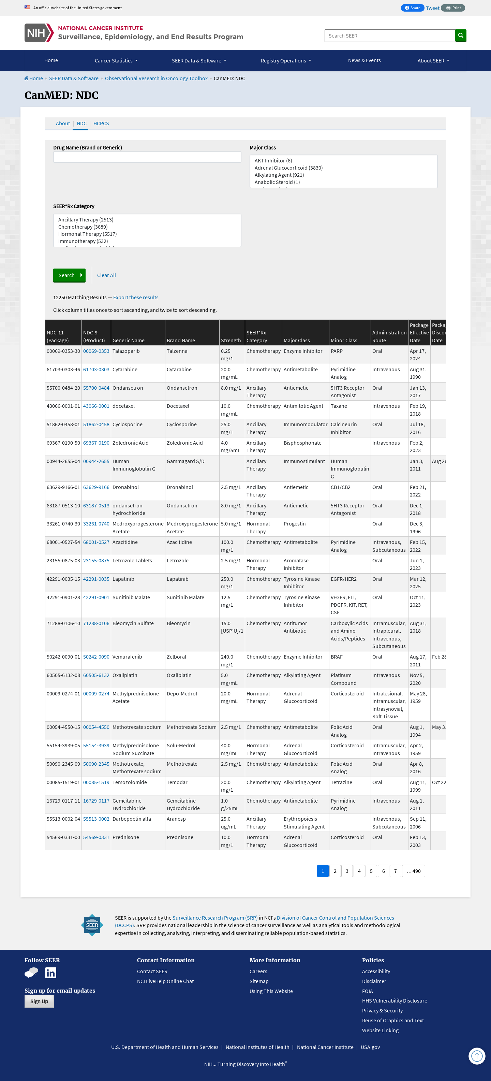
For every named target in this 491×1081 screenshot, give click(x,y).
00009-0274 (96, 693)
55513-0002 (96, 818)
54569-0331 (96, 837)
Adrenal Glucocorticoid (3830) (343, 167)
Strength (231, 340)
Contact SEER (152, 971)
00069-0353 (96, 350)
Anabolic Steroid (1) (343, 182)
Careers (258, 971)
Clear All (106, 275)
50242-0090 (96, 656)
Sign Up (39, 1001)
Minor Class (344, 340)
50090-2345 (96, 763)
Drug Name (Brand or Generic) (87, 147)
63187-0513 (96, 505)
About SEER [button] (431, 60)
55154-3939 (96, 745)
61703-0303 (96, 369)
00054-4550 (96, 726)
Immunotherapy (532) (147, 241)
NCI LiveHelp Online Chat (165, 981)
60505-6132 (96, 675)
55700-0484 (96, 387)
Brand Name (181, 340)
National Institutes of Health (257, 1046)
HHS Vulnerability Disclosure (394, 1000)
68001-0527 (96, 541)
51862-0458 (96, 424)
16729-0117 (96, 800)
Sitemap (259, 981)
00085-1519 (96, 782)
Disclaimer (374, 981)
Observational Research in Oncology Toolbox (156, 78)
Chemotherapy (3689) (147, 226)
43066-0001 (96, 405)
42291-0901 (96, 597)
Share (415, 8)
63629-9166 (96, 487)
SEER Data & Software (74, 78)
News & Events (364, 60)
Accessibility (376, 971)
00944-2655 (96, 461)
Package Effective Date (419, 332)
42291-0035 (96, 578)
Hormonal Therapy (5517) (147, 233)
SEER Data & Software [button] (197, 60)
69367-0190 (96, 442)
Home (51, 60)
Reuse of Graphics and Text (393, 1020)
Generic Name (129, 340)
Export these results (136, 297)
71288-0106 (96, 623)
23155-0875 (96, 560)
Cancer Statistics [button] (114, 60)
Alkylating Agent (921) (343, 174)
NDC (82, 123)
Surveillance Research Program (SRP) (215, 917)
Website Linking (380, 1030)
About (63, 123)
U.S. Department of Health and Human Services (165, 1046)
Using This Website (271, 991)
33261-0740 (96, 523)
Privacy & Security (382, 1010)
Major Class (263, 147)
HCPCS (101, 123)
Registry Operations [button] (284, 60)
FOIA (367, 991)
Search (67, 275)
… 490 (413, 870)
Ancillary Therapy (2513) (147, 219)
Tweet (433, 7)
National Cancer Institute (325, 1046)
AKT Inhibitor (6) (343, 160)
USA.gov (370, 1046)
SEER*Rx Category (73, 206)
